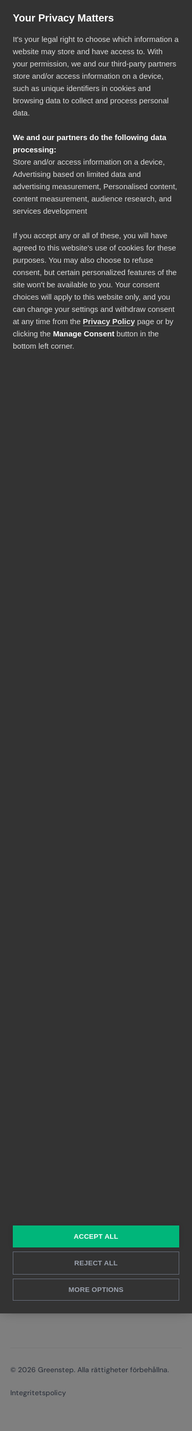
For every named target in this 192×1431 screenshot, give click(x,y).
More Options (96, 1289)
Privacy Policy (109, 321)
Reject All (96, 1263)
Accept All (96, 1236)
